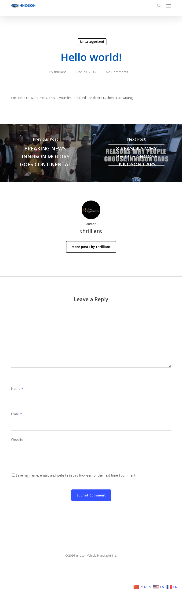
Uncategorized (92, 41)
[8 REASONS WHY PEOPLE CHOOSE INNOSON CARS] (136, 153)
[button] (168, 5)
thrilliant (60, 72)
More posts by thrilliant (91, 246)
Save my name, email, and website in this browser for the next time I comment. (76, 475)
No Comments (117, 72)
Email (16, 414)
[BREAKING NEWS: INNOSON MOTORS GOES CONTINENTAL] (45, 153)
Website (17, 439)
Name (17, 388)
